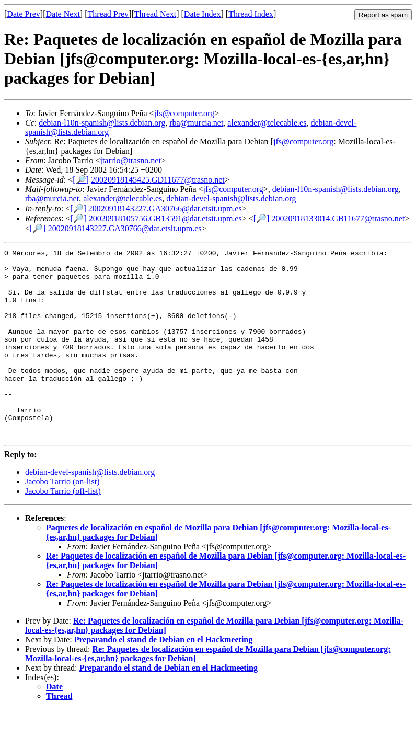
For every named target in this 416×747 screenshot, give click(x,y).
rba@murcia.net (196, 122)
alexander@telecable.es (266, 122)
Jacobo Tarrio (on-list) (62, 519)
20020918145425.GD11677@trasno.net (158, 179)
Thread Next (155, 13)
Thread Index (250, 13)
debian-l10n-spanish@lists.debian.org (102, 122)
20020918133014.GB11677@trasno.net (338, 218)
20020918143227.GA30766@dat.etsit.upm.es (165, 208)
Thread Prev (108, 13)
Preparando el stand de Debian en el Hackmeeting (163, 677)
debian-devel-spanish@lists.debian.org (231, 198)
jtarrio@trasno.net (130, 160)
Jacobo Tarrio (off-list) (63, 528)
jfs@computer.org (184, 113)
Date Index (202, 13)
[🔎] (81, 179)
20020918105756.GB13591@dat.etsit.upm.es (165, 218)
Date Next (63, 13)
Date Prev (23, 13)
